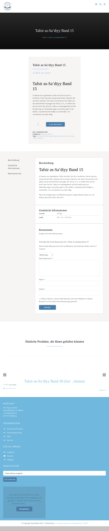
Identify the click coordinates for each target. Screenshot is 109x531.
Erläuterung (46, 136)
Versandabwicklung (14, 433)
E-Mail (42, 289)
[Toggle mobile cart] (96, 4)
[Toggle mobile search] (100, 4)
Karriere (10, 440)
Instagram (10, 452)
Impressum (67, 523)
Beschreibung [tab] (13, 160)
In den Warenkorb (55, 124)
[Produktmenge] (38, 124)
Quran (49, 134)
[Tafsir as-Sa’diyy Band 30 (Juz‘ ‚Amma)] (54, 366)
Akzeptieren (24, 509)
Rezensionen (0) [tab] (14, 173)
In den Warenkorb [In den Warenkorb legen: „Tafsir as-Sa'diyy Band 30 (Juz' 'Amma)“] (10, 388)
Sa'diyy (71, 136)
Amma (39, 136)
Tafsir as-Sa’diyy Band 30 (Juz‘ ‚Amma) (54, 381)
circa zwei (58, 523)
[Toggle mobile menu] (105, 4)
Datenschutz (31, 503)
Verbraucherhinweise (15, 429)
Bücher (43, 134)
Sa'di (66, 136)
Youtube (10, 456)
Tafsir (35, 138)
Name (42, 279)
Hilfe (8, 436)
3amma (40, 138)
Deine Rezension (46, 258)
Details (103, 390)
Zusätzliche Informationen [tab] (14, 167)
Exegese (55, 136)
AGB (86, 523)
